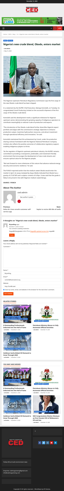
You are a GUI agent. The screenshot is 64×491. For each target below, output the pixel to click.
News (5, 40)
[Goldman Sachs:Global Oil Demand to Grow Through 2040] (17, 341)
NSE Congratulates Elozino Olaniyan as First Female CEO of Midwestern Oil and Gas (46, 418)
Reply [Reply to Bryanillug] (12, 235)
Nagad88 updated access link (39, 231)
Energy (20, 319)
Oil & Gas (10, 40)
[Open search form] (51, 28)
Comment (7, 246)
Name (5, 270)
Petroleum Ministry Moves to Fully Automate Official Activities (45, 326)
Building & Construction (11, 319)
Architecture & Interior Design (12, 317)
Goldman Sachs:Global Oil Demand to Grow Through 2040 (17, 354)
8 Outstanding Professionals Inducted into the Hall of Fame (14, 326)
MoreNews (38, 489)
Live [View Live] (57, 28)
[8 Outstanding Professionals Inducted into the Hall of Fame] (17, 314)
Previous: (17, 209)
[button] (3, 28)
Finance (25, 319)
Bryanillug (12, 224)
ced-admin (7, 48)
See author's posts (26, 197)
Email (5, 277)
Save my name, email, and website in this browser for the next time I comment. (29, 290)
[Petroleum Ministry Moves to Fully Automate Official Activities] (47, 314)
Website (5, 283)
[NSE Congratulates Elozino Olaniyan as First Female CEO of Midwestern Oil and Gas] (47, 404)
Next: (46, 208)
